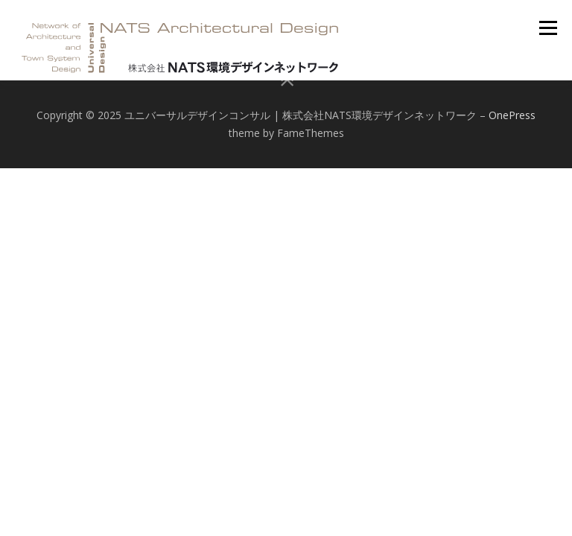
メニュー (548, 27)
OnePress (512, 115)
